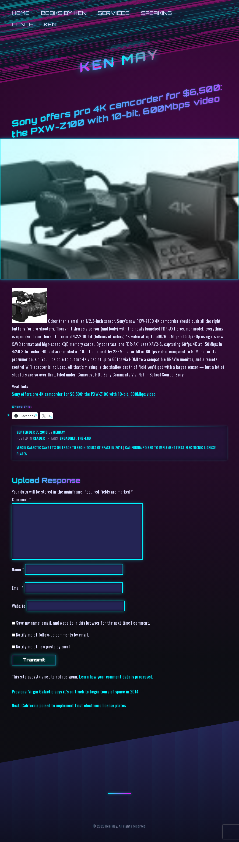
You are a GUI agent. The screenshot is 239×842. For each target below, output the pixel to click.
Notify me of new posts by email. (43, 646)
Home (20, 13)
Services (114, 13)
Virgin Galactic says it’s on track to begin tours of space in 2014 (70, 447)
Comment (21, 499)
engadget (68, 438)
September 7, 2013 (33, 432)
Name (18, 569)
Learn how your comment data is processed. (116, 676)
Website (18, 606)
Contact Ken (34, 24)
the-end (84, 438)
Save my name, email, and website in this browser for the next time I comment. (83, 622)
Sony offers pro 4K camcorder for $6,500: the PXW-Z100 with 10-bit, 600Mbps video (84, 394)
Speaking (156, 13)
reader (39, 438)
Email (18, 588)
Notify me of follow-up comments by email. (52, 634)
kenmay (59, 432)
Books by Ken (64, 13)
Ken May (119, 61)
